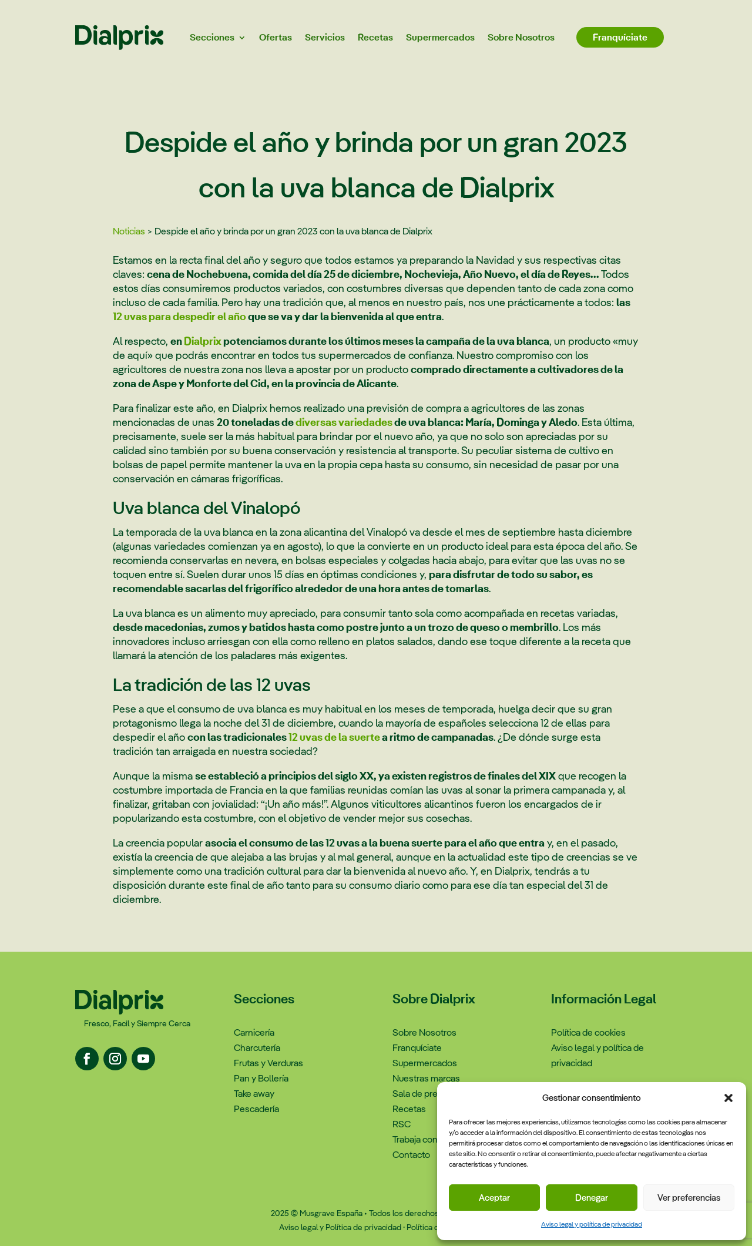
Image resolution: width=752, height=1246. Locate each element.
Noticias (129, 231)
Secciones (212, 37)
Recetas (375, 37)
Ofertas (275, 37)
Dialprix (202, 341)
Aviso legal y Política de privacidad (340, 1227)
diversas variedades (344, 422)
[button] (728, 1098)
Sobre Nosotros (521, 37)
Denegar (591, 1198)
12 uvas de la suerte (334, 737)
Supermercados (440, 37)
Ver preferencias (688, 1198)
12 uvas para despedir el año (179, 316)
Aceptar (494, 1198)
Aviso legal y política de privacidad (591, 1224)
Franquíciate (620, 37)
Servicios (325, 37)
